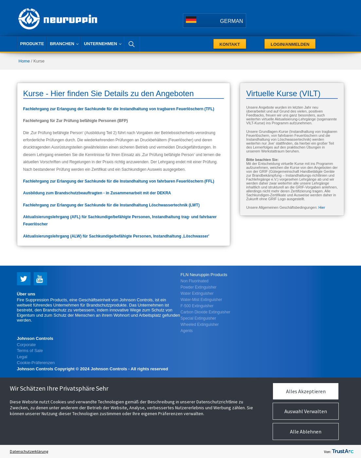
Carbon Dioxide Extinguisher (205, 312)
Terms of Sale (30, 350)
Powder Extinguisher (199, 287)
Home (24, 61)
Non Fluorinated (194, 281)
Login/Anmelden (290, 44)
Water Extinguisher (197, 293)
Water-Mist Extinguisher (201, 299)
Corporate (26, 344)
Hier (321, 207)
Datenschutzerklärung (29, 451)
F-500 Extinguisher (197, 306)
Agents (187, 330)
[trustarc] (342, 451)
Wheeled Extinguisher (200, 324)
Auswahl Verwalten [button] (305, 411)
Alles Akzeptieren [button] (306, 391)
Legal (22, 356)
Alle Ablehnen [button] (305, 431)
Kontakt (230, 44)
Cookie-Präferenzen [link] (36, 362)
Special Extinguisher (198, 318)
